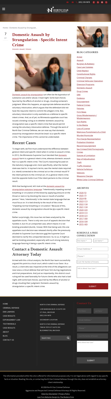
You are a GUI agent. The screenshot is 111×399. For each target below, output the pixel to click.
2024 (82, 198)
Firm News (81, 112)
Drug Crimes (82, 91)
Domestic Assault (18, 49)
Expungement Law (11, 318)
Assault (80, 60)
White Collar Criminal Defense (90, 179)
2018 (83, 215)
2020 (83, 210)
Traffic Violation (84, 166)
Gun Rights (81, 121)
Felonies (28, 49)
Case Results (9, 314)
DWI (78, 94)
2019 (83, 212)
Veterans (81, 172)
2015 (83, 224)
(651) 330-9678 (84, 2)
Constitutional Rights (86, 74)
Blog (5, 334)
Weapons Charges (85, 176)
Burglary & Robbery (85, 63)
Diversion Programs (85, 84)
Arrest (79, 57)
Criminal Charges (84, 77)
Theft (79, 162)
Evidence (81, 98)
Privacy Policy (64, 391)
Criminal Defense (11, 306)
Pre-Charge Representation (89, 139)
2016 (83, 221)
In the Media (82, 125)
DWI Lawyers (9, 310)
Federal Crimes (83, 105)
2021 (83, 207)
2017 (83, 218)
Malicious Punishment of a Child (91, 132)
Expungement (83, 101)
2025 (82, 195)
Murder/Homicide (85, 135)
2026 (82, 192)
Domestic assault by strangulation (27, 94)
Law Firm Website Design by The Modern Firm (55, 394)
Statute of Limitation (86, 155)
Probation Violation (85, 142)
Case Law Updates (85, 67)
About (6, 330)
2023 (83, 201)
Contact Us (8, 338)
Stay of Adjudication (86, 159)
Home (5, 302)
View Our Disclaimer (49, 391)
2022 (83, 204)
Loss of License (83, 128)
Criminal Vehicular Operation (90, 81)
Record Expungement (86, 145)
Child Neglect (83, 70)
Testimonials (9, 322)
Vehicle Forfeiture (84, 169)
